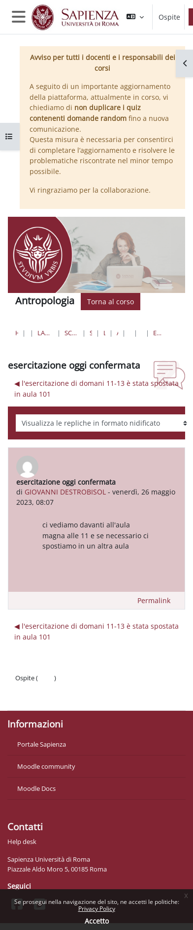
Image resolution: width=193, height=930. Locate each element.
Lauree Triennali (104, 332)
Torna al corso (110, 301)
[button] (135, 17)
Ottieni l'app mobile (44, 697)
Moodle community (46, 766)
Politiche (27, 687)
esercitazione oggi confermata (158, 332)
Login (46, 677)
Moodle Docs (36, 788)
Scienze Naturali (91, 332)
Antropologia (117, 332)
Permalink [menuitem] (153, 600)
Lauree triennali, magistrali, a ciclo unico (45, 332)
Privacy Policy (96, 908)
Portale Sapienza (41, 744)
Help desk (21, 841)
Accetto (97, 921)
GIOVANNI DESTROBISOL (65, 491)
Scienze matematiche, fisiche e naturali (71, 332)
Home (16, 332)
